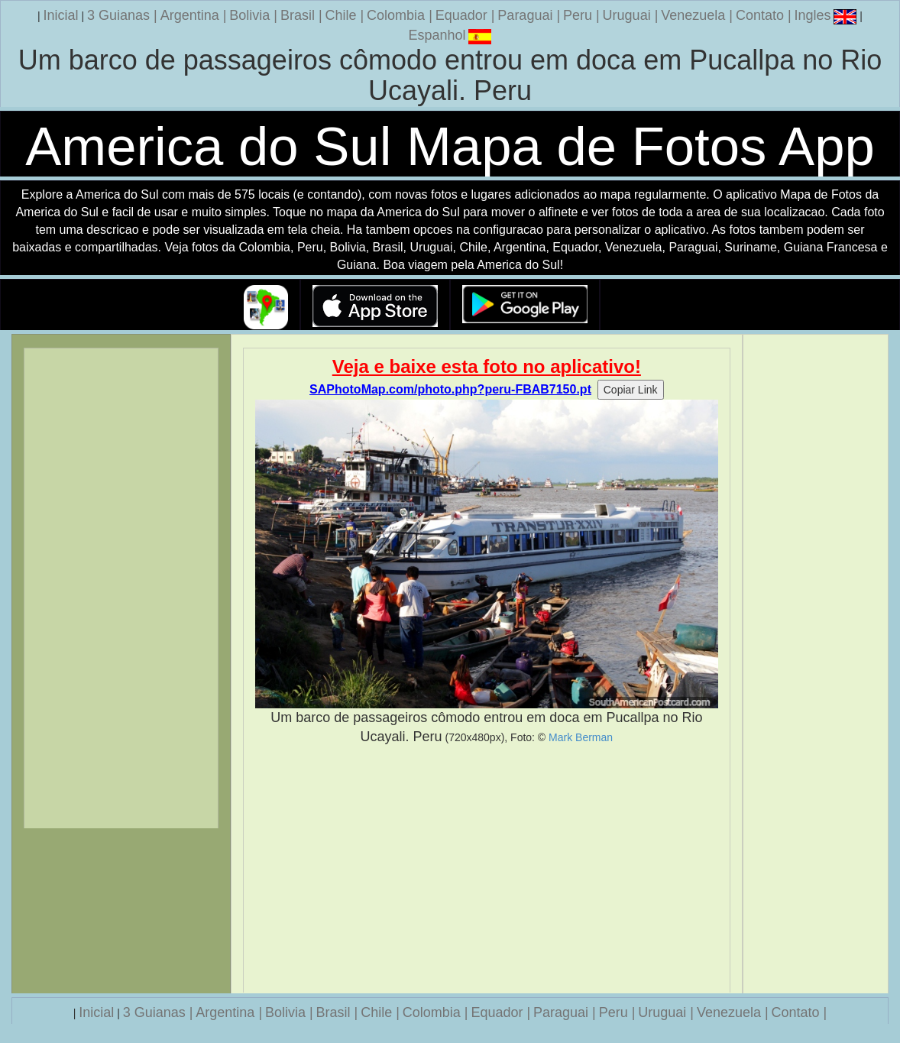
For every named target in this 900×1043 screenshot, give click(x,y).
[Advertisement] (486, 870)
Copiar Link (631, 390)
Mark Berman (581, 737)
